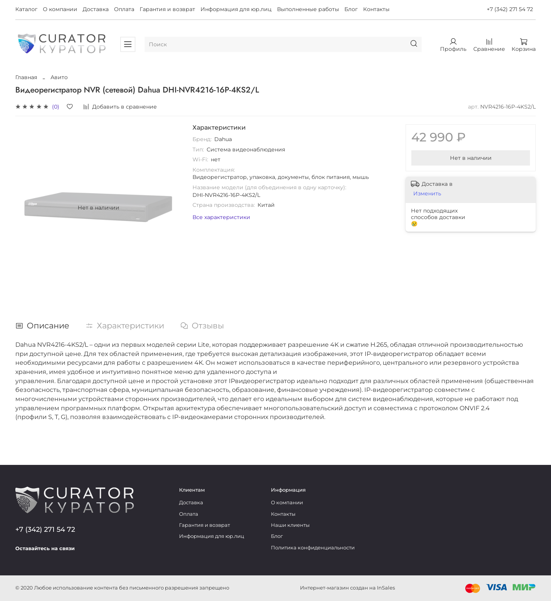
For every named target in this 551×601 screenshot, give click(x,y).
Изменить (427, 193)
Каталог (26, 9)
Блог (351, 9)
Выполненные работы (308, 9)
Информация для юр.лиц (236, 9)
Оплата (124, 9)
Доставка (96, 9)
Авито (59, 77)
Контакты (376, 9)
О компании (60, 9)
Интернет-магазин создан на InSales (347, 588)
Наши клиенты (290, 525)
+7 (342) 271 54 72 (510, 9)
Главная (26, 77)
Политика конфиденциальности (313, 548)
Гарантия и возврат (167, 9)
